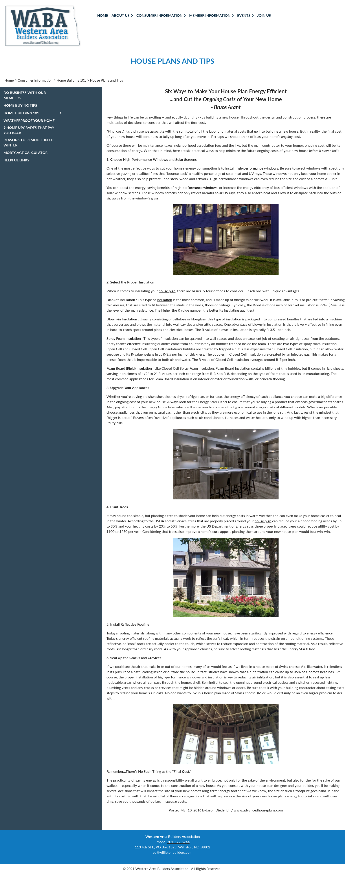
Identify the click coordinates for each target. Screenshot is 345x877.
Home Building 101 (71, 80)
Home (9, 80)
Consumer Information (35, 80)
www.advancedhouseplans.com (258, 810)
